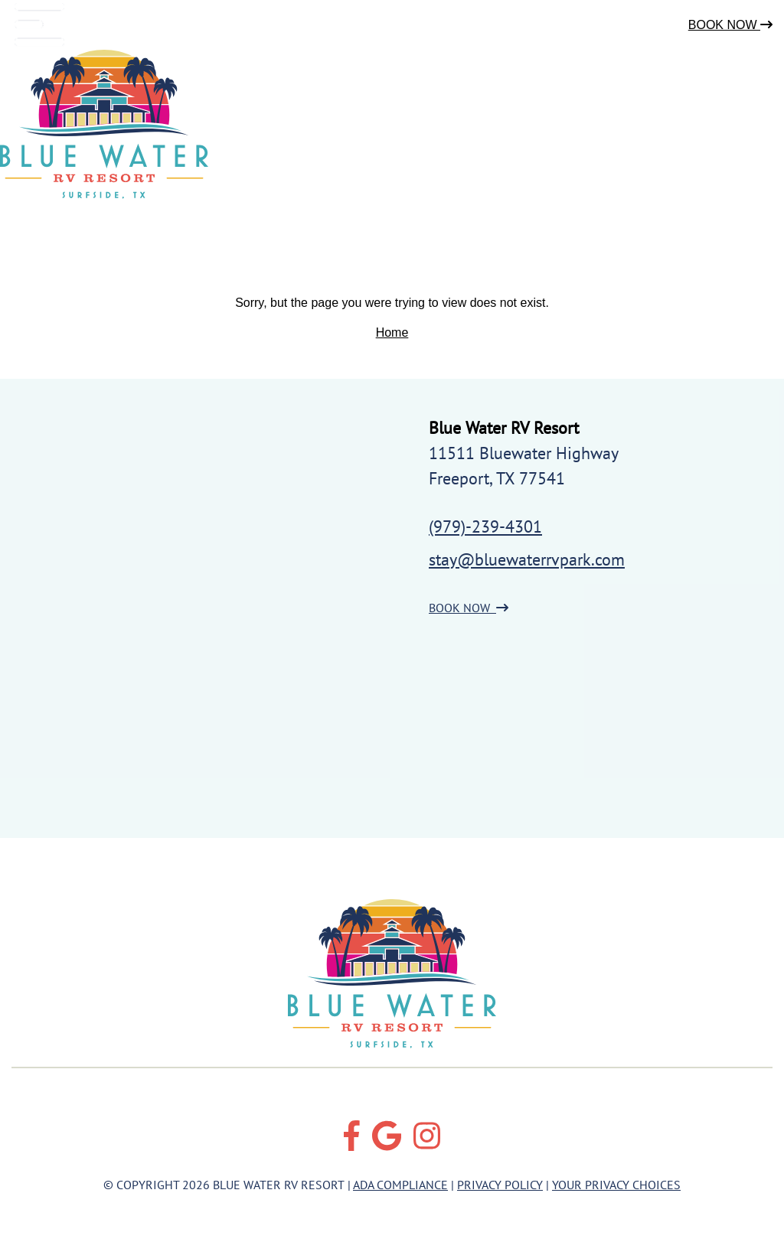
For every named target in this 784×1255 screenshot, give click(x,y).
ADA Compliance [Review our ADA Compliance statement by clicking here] (400, 1184)
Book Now (730, 24)
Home (392, 333)
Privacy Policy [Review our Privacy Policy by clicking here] (500, 1184)
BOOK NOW (468, 607)
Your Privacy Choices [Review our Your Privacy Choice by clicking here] (616, 1184)
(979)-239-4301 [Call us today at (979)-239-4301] (485, 526)
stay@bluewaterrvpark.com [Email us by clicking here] (527, 559)
